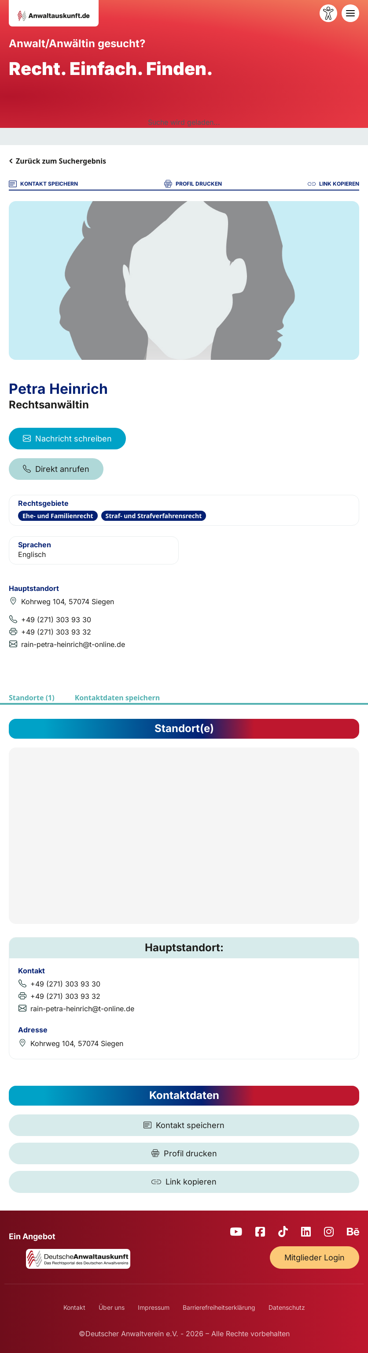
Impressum (153, 1307)
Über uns (112, 1307)
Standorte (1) (32, 698)
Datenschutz (287, 1307)
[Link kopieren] (184, 1182)
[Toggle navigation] (350, 13)
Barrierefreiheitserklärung (219, 1307)
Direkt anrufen (56, 469)
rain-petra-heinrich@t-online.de (73, 644)
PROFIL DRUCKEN (193, 184)
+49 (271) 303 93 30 (56, 619)
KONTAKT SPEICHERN (43, 184)
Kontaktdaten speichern (117, 698)
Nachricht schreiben (67, 438)
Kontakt (74, 1307)
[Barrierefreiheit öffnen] (328, 13)
